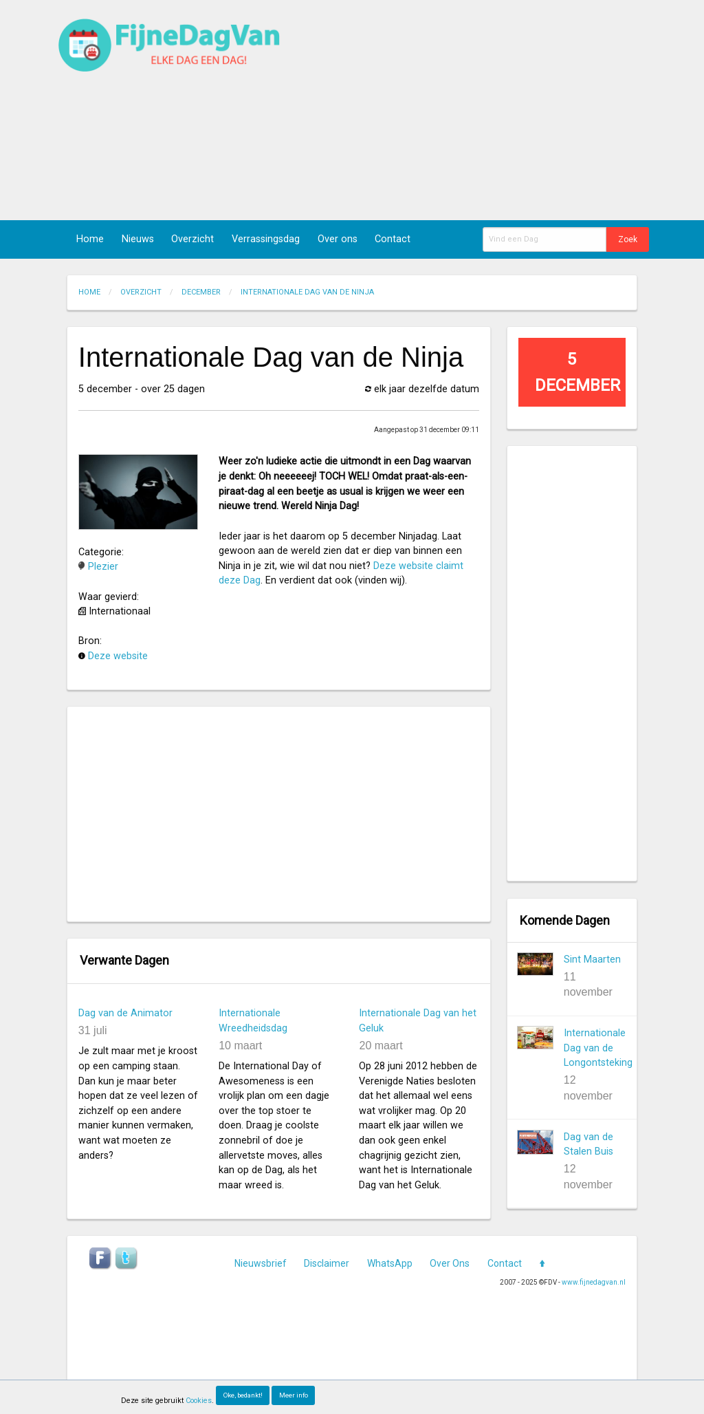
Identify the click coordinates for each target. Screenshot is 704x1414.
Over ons (338, 239)
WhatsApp (389, 1263)
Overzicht (192, 239)
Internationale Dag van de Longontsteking (598, 1048)
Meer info (293, 1395)
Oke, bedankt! (243, 1395)
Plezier (103, 566)
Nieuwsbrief (260, 1263)
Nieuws (138, 239)
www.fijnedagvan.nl (594, 1282)
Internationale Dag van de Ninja (307, 292)
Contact (392, 239)
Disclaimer (326, 1263)
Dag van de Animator (125, 1013)
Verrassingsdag (266, 239)
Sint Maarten (592, 959)
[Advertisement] (478, 110)
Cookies (199, 1400)
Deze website (118, 656)
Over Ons (450, 1263)
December (201, 292)
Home (90, 239)
